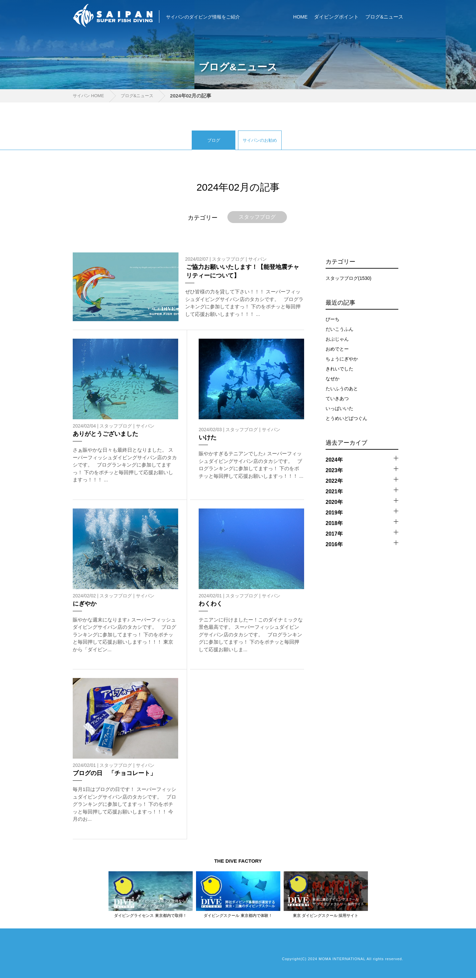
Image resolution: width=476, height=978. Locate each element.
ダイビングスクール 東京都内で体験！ (238, 915)
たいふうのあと (342, 388)
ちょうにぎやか (342, 358)
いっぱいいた (339, 408)
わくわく (210, 603)
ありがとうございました (105, 434)
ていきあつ (337, 398)
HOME (300, 16)
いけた (208, 437)
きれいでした (339, 368)
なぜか (332, 378)
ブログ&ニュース (384, 16)
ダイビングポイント (336, 16)
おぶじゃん (337, 339)
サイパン (257, 259)
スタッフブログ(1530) (348, 278)
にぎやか (85, 603)
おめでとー (337, 349)
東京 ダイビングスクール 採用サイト (326, 915)
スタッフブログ (257, 217)
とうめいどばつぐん (346, 418)
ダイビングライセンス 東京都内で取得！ (150, 915)
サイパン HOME (88, 95)
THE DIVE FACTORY (238, 861)
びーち (332, 319)
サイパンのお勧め (260, 140)
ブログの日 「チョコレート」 (114, 773)
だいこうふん (339, 329)
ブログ (213, 140)
